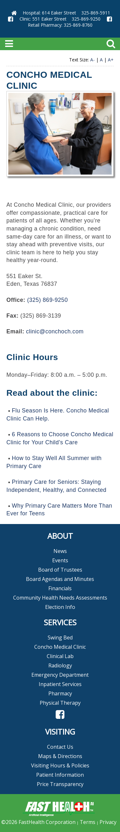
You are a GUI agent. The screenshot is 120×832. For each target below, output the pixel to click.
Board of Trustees (60, 569)
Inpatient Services (60, 684)
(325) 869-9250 (47, 300)
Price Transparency (60, 784)
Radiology (60, 665)
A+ (111, 60)
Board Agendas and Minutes (60, 579)
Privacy (108, 822)
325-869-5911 (95, 13)
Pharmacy (60, 693)
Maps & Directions (60, 756)
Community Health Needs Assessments (60, 597)
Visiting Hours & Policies (60, 765)
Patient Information (60, 774)
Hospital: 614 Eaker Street (49, 13)
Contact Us (60, 746)
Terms (87, 822)
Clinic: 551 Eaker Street (43, 19)
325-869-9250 (86, 19)
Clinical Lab (60, 656)
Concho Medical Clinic (60, 646)
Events (60, 560)
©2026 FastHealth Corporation (38, 822)
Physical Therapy (60, 702)
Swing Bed (60, 637)
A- (92, 60)
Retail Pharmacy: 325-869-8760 (60, 25)
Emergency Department (60, 674)
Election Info (60, 606)
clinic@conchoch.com (55, 331)
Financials (60, 588)
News (60, 551)
